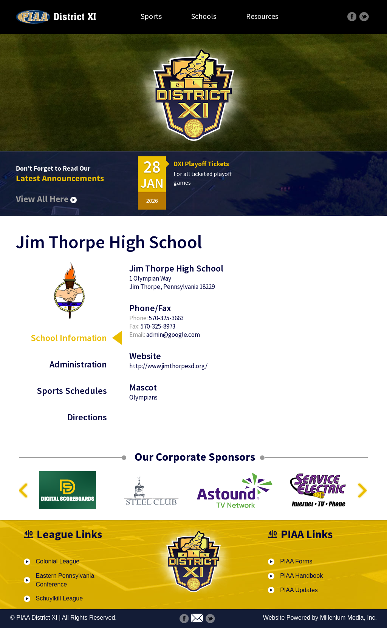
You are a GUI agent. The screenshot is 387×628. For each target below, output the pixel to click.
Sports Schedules (72, 391)
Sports (151, 16)
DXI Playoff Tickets (201, 163)
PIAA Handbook (301, 575)
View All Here (46, 199)
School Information (69, 338)
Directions (87, 417)
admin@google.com (173, 334)
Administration (78, 364)
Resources (262, 16)
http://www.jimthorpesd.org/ (168, 366)
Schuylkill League (59, 598)
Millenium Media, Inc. (348, 617)
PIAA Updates (299, 590)
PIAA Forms (296, 561)
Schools (203, 16)
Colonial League (58, 561)
